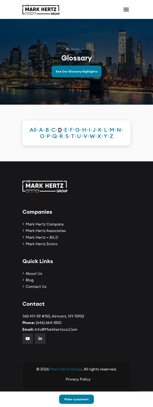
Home (73, 49)
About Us (34, 273)
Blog (30, 280)
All (33, 130)
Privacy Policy (78, 379)
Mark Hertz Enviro (41, 243)
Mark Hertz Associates (46, 230)
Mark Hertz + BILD (42, 237)
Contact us (36, 286)
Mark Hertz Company (45, 224)
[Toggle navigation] (126, 10)
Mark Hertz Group (66, 369)
